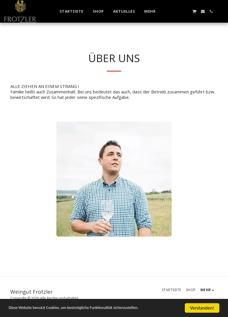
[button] (177, 11)
